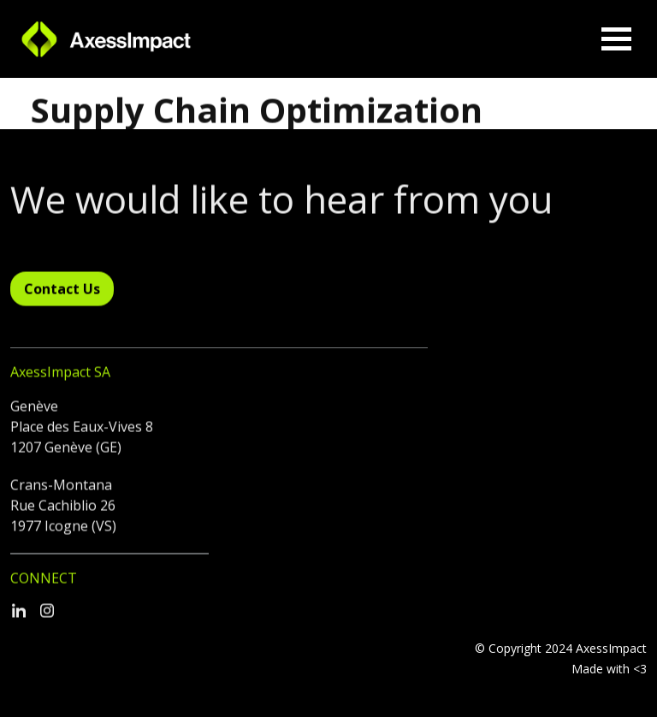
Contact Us (62, 296)
